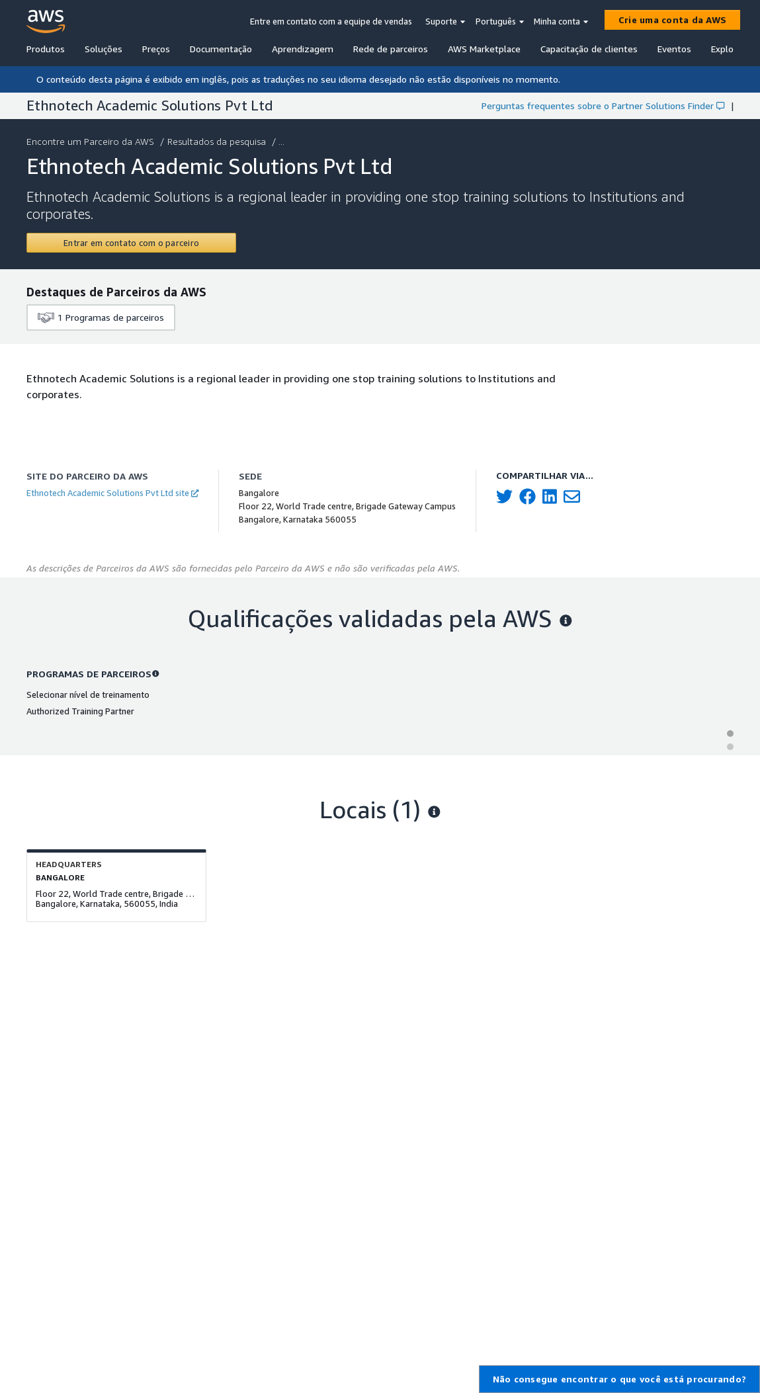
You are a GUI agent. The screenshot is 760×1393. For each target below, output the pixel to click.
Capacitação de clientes (589, 48)
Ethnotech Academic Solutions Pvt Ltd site (112, 492)
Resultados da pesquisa (218, 141)
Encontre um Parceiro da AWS (91, 141)
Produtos (45, 48)
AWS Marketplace (484, 48)
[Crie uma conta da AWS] (672, 20)
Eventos (674, 48)
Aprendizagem (302, 48)
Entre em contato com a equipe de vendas (331, 21)
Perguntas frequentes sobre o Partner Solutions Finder (603, 105)
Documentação (221, 48)
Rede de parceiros (390, 48)
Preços (156, 48)
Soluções (103, 48)
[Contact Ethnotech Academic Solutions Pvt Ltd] (131, 243)
